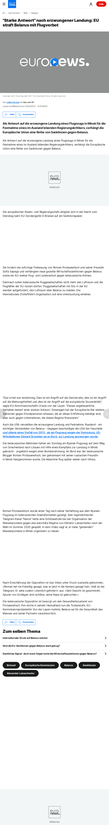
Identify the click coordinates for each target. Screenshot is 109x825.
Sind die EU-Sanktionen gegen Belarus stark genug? (31, 645)
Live (101, 4)
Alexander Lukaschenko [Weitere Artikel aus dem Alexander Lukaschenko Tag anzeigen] (20, 673)
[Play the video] (54, 62)
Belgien (34, 13)
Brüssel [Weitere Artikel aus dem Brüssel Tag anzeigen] (11, 665)
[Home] (4, 13)
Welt (26, 13)
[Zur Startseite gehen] (12, 4)
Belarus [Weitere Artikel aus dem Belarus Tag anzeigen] (68, 665)
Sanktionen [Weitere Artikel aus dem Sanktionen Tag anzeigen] (89, 665)
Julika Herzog (13, 102)
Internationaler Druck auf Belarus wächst (25, 637)
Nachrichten (14, 13)
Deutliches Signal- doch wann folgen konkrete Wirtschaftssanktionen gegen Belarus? (50, 653)
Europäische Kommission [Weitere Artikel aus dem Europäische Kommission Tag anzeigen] (40, 665)
